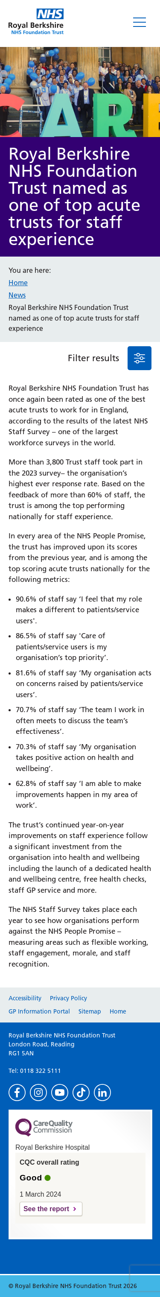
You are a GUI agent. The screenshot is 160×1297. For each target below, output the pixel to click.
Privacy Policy (68, 998)
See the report (46, 1208)
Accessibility (25, 998)
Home (18, 282)
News (17, 295)
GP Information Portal (39, 1011)
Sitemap (90, 1011)
